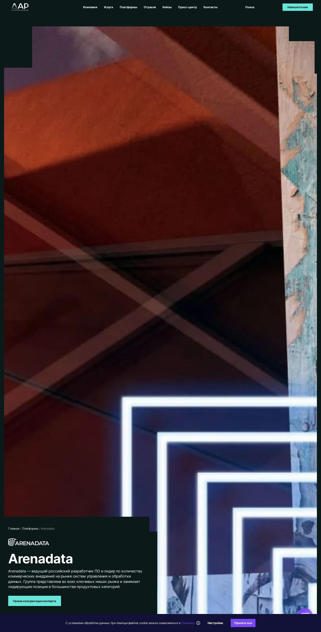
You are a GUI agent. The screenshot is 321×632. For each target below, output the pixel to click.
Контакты (210, 7)
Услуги (108, 7)
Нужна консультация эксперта (34, 601)
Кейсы (167, 7)
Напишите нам (297, 7)
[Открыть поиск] (250, 7)
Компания (90, 7)
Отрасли (150, 7)
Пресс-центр (187, 7)
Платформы (128, 7)
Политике (187, 623)
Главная (13, 528)
